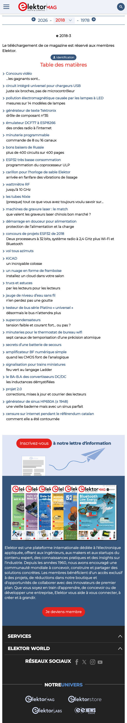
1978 (85, 20)
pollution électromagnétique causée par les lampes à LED (52, 98)
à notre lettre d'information (63, 443)
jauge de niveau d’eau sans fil (28, 295)
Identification (63, 57)
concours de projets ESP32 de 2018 (33, 233)
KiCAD (9, 258)
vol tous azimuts (17, 251)
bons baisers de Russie (23, 147)
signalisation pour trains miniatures (33, 364)
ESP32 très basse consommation (31, 160)
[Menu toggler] (6, 7)
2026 (43, 20)
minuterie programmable (25, 135)
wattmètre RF (16, 184)
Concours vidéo (17, 73)
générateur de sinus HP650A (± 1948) (35, 401)
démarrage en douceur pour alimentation (39, 221)
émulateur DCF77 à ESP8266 (28, 123)
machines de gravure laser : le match (35, 209)
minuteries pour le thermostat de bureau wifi (42, 332)
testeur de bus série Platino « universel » (37, 308)
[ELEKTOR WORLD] (65, 648)
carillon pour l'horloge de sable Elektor (36, 172)
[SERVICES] (65, 636)
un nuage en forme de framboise (31, 270)
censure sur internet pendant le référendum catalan (48, 414)
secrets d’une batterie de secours (31, 345)
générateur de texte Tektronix (29, 110)
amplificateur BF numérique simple (34, 352)
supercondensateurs (21, 320)
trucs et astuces (17, 283)
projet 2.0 (12, 389)
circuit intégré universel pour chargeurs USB (41, 86)
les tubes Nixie (16, 196)
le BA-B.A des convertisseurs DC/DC (34, 377)
